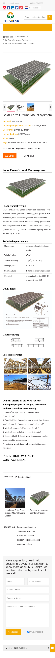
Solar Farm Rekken (25, 536)
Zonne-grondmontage (26, 527)
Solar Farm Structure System (15, 40)
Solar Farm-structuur (26, 531)
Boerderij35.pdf (23, 477)
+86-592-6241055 (36, 3)
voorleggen (13, 632)
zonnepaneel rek (24, 544)
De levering (8, 130)
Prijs (5, 142)
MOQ (5, 138)
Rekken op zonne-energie (28, 540)
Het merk (7, 121)
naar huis (8, 37)
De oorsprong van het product (17, 125)
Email (9, 155)
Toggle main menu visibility (49, 26)
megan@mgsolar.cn (15, 3)
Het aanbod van (10, 134)
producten (21, 37)
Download (27, 156)
